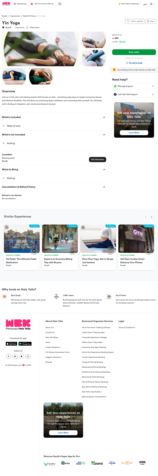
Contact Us (50, 332)
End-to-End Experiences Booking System (98, 352)
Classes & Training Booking (92, 362)
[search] (59, 4)
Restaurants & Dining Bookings (94, 367)
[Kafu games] (49, 464)
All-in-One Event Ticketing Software (96, 327)
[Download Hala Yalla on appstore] (11, 344)
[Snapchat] (21, 356)
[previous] (145, 217)
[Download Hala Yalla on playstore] (25, 344)
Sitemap (49, 362)
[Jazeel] (81, 463)
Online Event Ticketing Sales (93, 332)
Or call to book (134, 62)
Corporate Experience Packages (94, 337)
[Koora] (97, 463)
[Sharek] (112, 463)
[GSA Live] (142, 463)
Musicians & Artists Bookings (93, 377)
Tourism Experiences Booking (93, 357)
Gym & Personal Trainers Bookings (95, 382)
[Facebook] (8, 356)
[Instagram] (27, 356)
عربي (145, 4)
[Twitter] (15, 356)
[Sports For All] (127, 463)
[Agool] (65, 463)
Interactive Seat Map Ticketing (94, 347)
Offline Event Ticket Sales (92, 342)
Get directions (97, 160)
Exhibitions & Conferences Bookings (96, 372)
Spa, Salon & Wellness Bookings (94, 387)
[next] (151, 217)
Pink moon (35, 28)
